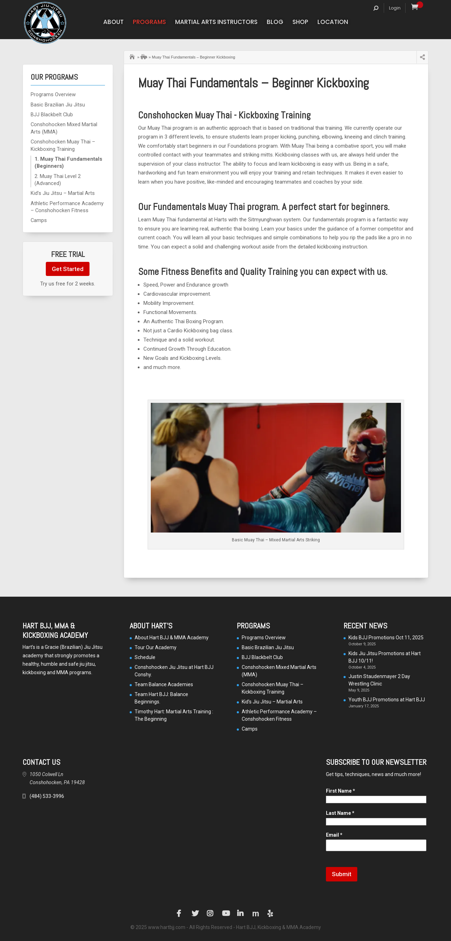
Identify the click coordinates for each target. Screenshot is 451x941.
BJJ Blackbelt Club (52, 115)
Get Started (68, 268)
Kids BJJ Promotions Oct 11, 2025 (386, 637)
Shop (300, 22)
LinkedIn (240, 913)
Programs (149, 22)
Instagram (210, 913)
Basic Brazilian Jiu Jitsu (58, 105)
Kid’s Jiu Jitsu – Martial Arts (63, 193)
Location (332, 22)
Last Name (340, 813)
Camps (39, 220)
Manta (255, 913)
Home (132, 56)
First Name (340, 791)
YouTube (225, 913)
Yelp (270, 913)
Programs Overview (53, 95)
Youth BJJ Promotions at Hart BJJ (386, 699)
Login (395, 8)
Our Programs (144, 57)
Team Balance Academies (164, 684)
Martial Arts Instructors (216, 22)
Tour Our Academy (156, 647)
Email (334, 835)
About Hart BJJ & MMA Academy (172, 637)
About (113, 22)
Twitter (195, 913)
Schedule (145, 657)
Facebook (180, 913)
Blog (275, 22)
